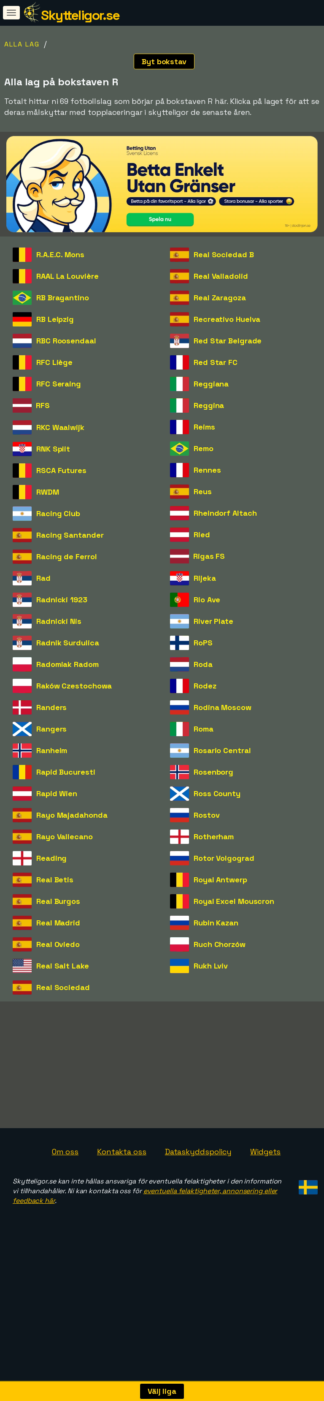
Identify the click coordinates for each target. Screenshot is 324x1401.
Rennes (207, 470)
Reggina (209, 405)
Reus (203, 491)
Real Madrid (58, 923)
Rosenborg (213, 772)
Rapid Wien (56, 793)
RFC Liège (54, 362)
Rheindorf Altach (225, 513)
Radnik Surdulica (67, 642)
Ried (202, 534)
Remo (203, 448)
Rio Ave (207, 599)
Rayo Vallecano (64, 836)
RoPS (203, 642)
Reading (51, 858)
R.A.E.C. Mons (60, 254)
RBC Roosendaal (66, 340)
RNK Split (53, 449)
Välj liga (162, 1391)
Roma (203, 729)
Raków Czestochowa (74, 686)
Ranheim (51, 750)
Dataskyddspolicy (198, 1191)
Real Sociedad (63, 987)
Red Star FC (216, 362)
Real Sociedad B (224, 254)
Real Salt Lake (62, 966)
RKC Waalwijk (60, 427)
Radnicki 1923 (61, 599)
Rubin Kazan (216, 923)
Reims (204, 427)
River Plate (213, 621)
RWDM (47, 492)
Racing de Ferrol (66, 556)
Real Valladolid (221, 276)
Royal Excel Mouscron (234, 901)
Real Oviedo (58, 944)
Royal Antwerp (220, 879)
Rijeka (205, 578)
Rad (43, 578)
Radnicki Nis (58, 621)
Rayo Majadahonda (71, 815)
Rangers (51, 729)
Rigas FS (209, 556)
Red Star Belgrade (228, 340)
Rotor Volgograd (224, 858)
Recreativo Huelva (227, 319)
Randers (51, 707)
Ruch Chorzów (220, 944)
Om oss (65, 1191)
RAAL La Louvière (67, 276)
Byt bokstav (164, 61)
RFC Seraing (58, 384)
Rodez (205, 686)
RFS (43, 405)
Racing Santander (69, 535)
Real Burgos (58, 901)
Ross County (217, 793)
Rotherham (214, 836)
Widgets (265, 1191)
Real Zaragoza (220, 297)
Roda (203, 664)
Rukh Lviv (211, 966)
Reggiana (211, 384)
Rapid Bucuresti (65, 772)
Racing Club (58, 513)
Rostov (206, 815)
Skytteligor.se (80, 15)
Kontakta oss (121, 1191)
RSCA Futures (61, 470)
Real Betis (54, 879)
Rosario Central (222, 750)
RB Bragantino (62, 297)
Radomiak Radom (67, 664)
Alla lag (22, 44)
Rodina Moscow (222, 707)
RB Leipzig (55, 319)
